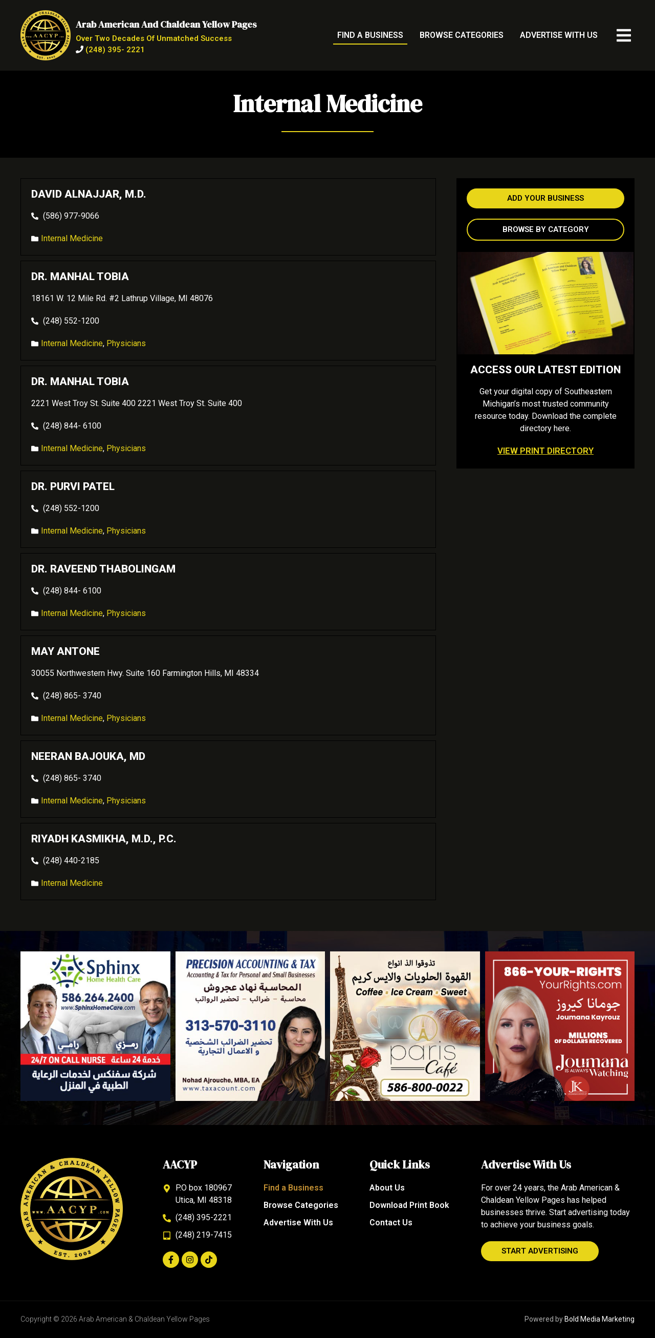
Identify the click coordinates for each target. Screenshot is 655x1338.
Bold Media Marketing (599, 1319)
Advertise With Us (559, 35)
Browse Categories (462, 35)
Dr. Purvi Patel (73, 486)
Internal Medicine (72, 238)
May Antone (65, 651)
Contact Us (390, 1222)
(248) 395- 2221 (115, 49)
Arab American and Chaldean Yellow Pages (166, 24)
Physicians (126, 343)
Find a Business (370, 35)
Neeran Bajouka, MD (88, 756)
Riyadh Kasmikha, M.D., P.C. (104, 839)
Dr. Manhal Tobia (80, 276)
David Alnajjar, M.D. (88, 194)
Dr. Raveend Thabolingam (103, 569)
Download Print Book (409, 1205)
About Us (387, 1188)
